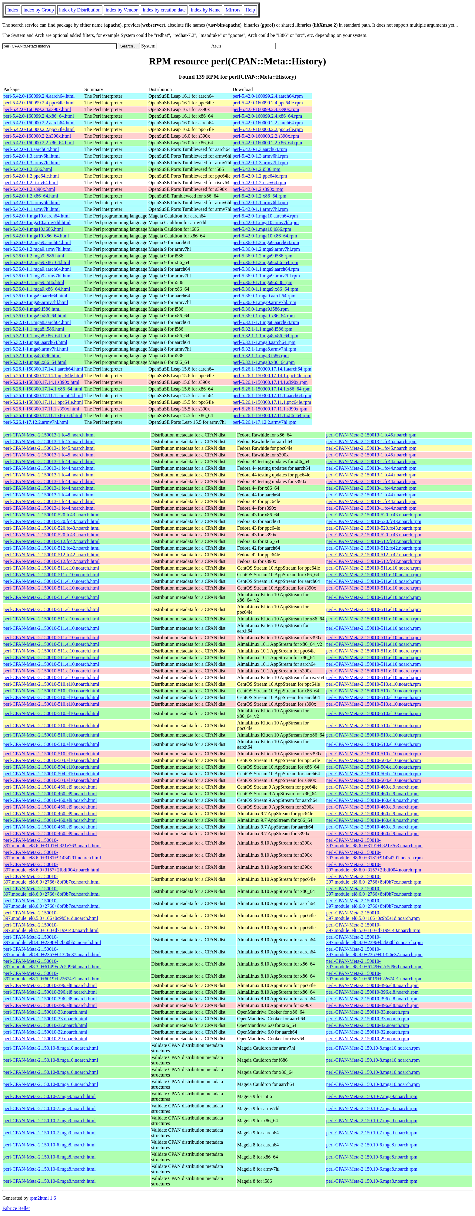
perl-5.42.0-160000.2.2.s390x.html (37, 136)
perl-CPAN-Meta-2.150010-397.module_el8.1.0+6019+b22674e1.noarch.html (52, 976)
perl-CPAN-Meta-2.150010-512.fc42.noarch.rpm (373, 541)
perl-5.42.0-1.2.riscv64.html (30, 182)
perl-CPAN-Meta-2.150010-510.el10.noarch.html (51, 684)
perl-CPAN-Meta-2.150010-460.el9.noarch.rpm (372, 786)
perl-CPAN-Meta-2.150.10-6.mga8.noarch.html (49, 1144)
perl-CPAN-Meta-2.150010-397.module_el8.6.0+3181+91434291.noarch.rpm (374, 855)
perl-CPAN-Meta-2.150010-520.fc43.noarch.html (51, 514)
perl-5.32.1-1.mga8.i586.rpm (261, 355)
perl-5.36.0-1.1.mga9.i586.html (33, 282)
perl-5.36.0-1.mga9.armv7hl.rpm (264, 302)
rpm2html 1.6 (43, 1198)
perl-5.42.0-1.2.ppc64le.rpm (260, 175)
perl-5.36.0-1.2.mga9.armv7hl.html (37, 249)
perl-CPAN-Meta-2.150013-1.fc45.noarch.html (49, 434)
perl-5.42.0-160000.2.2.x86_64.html (38, 142)
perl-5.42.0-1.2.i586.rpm (257, 169)
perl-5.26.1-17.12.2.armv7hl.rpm (265, 422)
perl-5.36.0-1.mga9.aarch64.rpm (264, 295)
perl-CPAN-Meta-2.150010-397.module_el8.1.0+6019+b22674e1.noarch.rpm (374, 976)
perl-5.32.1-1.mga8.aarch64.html (35, 342)
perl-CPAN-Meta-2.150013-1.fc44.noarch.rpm (371, 461)
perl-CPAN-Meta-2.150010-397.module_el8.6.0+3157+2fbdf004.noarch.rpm (373, 867)
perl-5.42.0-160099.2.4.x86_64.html (38, 116)
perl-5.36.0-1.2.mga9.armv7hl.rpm (266, 249)
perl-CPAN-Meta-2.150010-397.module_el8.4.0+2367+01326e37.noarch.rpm (374, 951)
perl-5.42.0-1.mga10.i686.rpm (262, 229)
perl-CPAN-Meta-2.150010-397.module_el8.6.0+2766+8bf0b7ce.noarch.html (51, 879)
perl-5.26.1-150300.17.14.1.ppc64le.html (43, 375)
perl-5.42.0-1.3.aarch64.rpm (260, 149)
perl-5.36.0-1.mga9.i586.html (32, 309)
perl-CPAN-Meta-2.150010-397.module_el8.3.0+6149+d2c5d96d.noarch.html (52, 964)
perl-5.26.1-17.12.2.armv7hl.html (35, 422)
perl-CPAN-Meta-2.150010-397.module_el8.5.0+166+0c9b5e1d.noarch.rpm (373, 915)
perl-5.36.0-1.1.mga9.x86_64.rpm (265, 289)
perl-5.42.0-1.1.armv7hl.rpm (260, 209)
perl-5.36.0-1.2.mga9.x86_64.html (36, 262)
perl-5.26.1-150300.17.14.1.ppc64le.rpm (272, 375)
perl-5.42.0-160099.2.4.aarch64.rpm (268, 96)
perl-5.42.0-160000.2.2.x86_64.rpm (267, 142)
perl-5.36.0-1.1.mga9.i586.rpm (262, 282)
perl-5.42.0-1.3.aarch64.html (31, 149)
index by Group (38, 9)
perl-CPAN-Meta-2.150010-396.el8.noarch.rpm (372, 985)
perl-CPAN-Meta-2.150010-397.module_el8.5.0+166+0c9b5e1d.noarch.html (50, 915)
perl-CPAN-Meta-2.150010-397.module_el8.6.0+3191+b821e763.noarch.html (52, 843)
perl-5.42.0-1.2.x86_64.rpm (259, 195)
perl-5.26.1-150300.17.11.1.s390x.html (41, 408)
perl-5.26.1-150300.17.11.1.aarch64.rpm (272, 395)
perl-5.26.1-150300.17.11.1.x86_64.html (42, 415)
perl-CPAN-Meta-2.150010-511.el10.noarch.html (51, 567)
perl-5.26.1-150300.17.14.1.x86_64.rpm (272, 388)
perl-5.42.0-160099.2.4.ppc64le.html (39, 102)
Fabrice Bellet (16, 1208)
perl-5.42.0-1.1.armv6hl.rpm (260, 202)
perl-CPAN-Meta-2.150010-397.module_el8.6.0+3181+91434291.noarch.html (52, 855)
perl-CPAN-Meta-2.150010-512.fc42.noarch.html (51, 541)
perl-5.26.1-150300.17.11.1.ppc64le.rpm (272, 402)
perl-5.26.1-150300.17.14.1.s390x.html (41, 382)
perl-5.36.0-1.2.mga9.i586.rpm (262, 255)
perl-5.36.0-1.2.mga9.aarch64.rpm (266, 242)
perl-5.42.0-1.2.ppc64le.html (31, 175)
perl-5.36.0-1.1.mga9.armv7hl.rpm (266, 275)
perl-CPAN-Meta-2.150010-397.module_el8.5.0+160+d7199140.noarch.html (50, 927)
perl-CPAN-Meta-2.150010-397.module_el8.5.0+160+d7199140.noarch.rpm (373, 927)
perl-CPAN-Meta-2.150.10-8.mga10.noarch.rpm (373, 1048)
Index (12, 9)
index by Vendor (122, 9)
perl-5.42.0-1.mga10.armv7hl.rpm (266, 222)
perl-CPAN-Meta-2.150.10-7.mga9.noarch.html (49, 1096)
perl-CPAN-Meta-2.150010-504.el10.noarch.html (51, 760)
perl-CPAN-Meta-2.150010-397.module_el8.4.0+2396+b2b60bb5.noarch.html (52, 939)
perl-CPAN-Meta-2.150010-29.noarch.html (45, 1038)
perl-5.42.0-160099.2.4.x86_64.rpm (267, 116)
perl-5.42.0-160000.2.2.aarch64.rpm (268, 122)
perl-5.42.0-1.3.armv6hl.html (31, 156)
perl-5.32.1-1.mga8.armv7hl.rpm (264, 348)
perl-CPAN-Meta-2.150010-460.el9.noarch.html (50, 786)
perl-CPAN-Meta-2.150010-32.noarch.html (45, 1025)
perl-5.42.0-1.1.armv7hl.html (31, 209)
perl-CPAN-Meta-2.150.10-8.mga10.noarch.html (50, 1048)
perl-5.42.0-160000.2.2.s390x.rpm (266, 136)
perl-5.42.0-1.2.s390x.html (29, 189)
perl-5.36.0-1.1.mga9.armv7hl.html (37, 275)
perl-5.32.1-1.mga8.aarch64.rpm (264, 342)
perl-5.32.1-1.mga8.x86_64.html (34, 362)
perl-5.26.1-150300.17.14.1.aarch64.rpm (272, 368)
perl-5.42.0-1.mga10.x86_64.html (36, 235)
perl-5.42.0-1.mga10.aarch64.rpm (265, 215)
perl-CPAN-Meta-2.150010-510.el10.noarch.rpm (373, 684)
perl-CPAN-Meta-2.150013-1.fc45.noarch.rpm (371, 434)
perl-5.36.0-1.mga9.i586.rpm (261, 309)
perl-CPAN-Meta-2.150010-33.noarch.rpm (367, 1012)
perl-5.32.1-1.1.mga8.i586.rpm (262, 329)
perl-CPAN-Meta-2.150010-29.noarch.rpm (367, 1038)
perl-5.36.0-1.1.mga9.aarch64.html (37, 269)
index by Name (206, 9)
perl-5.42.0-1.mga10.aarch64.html (36, 215)
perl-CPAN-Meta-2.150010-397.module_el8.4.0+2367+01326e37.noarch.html (52, 951)
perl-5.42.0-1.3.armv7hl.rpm (260, 162)
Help (250, 9)
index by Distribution (80, 9)
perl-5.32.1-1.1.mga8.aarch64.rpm (266, 322)
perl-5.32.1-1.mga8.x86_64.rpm (264, 362)
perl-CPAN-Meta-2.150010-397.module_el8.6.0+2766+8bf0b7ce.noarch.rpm (373, 879)
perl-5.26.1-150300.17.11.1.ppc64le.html (43, 402)
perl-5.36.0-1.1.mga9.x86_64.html (36, 289)
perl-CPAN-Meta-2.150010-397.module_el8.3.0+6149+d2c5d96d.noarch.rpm (374, 964)
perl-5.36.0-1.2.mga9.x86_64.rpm (265, 262)
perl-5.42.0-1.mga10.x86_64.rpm (265, 235)
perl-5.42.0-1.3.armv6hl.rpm (260, 156)
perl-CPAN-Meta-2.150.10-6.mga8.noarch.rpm (371, 1144)
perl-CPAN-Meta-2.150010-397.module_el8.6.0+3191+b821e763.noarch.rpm (374, 843)
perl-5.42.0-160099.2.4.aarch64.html (39, 96)
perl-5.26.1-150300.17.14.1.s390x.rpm (270, 382)
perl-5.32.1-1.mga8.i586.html (32, 355)
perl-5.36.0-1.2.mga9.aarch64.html (37, 242)
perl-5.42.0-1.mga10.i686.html (33, 229)
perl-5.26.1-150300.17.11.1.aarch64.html (43, 395)
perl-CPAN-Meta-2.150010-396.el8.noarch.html (50, 985)
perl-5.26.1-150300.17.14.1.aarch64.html (43, 368)
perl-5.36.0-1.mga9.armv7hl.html (35, 302)
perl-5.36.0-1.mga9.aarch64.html (35, 295)
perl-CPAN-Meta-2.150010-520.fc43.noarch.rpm (373, 514)
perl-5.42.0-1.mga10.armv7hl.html (37, 222)
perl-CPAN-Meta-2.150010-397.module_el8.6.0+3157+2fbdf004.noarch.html (51, 867)
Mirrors (233, 9)
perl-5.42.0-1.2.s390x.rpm (258, 189)
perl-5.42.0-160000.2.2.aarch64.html (39, 122)
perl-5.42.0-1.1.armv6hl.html (31, 202)
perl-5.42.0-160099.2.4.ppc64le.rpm (268, 102)
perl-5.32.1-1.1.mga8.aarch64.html (37, 322)
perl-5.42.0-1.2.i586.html (27, 169)
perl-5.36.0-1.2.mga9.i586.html (33, 255)
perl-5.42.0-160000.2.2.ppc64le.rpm (268, 129)
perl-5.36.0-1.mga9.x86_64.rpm (264, 315)
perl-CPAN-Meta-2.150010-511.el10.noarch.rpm (373, 567)
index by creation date (164, 9)
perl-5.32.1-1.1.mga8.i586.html (33, 329)
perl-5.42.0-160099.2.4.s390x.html (37, 109)
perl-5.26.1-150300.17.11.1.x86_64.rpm (272, 415)
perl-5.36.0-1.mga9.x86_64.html (34, 315)
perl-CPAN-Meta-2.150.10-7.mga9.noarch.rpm (371, 1096)
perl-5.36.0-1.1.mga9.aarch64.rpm (266, 269)
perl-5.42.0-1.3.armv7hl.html (31, 162)
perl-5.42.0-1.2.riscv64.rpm (259, 182)
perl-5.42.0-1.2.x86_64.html (30, 195)
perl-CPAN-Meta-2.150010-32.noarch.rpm (367, 1025)
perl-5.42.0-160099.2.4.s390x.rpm (266, 109)
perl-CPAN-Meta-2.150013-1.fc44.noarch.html (49, 461)
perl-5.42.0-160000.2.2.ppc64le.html (39, 129)
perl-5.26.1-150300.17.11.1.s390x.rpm (270, 408)
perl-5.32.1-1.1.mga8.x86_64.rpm (265, 335)
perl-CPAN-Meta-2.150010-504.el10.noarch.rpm (373, 760)
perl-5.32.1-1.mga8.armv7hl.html (35, 348)
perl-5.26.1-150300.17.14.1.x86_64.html (42, 388)
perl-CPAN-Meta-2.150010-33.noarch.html (45, 1012)
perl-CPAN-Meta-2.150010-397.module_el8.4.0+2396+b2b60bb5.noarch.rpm (374, 939)
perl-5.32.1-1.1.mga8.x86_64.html (36, 335)
